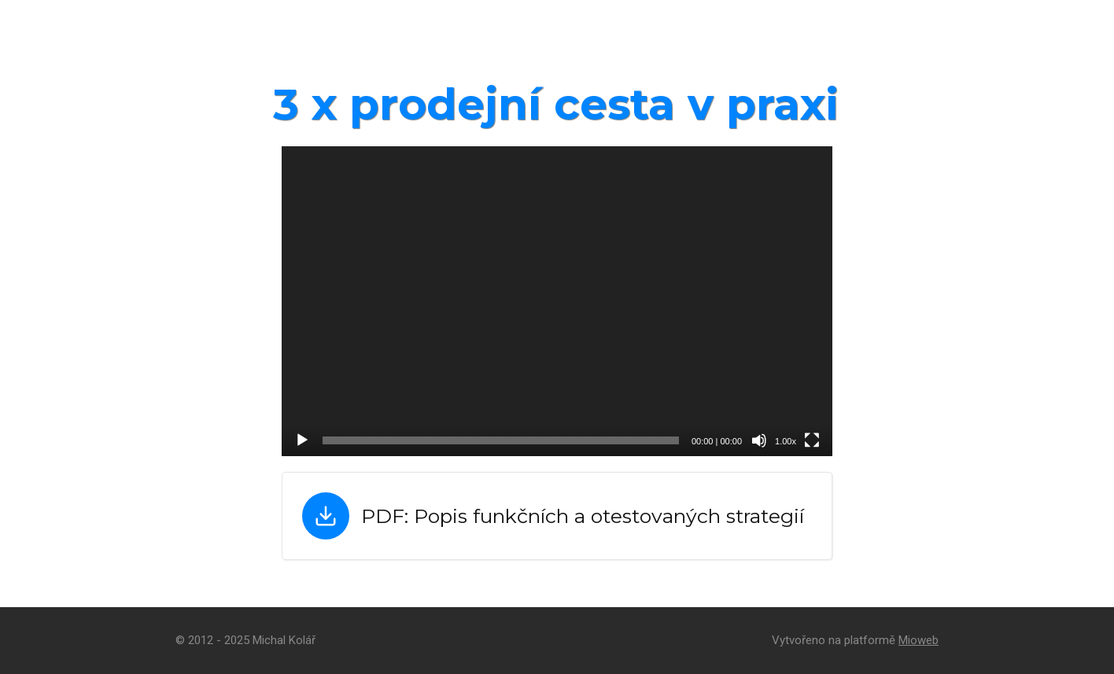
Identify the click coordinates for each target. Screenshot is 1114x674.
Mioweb (918, 640)
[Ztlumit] (759, 440)
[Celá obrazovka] (812, 440)
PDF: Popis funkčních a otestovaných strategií (582, 516)
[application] (557, 301)
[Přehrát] (302, 440)
